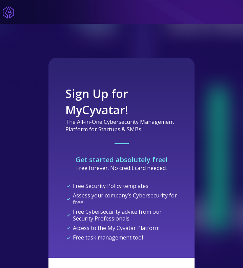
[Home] (8, 12)
